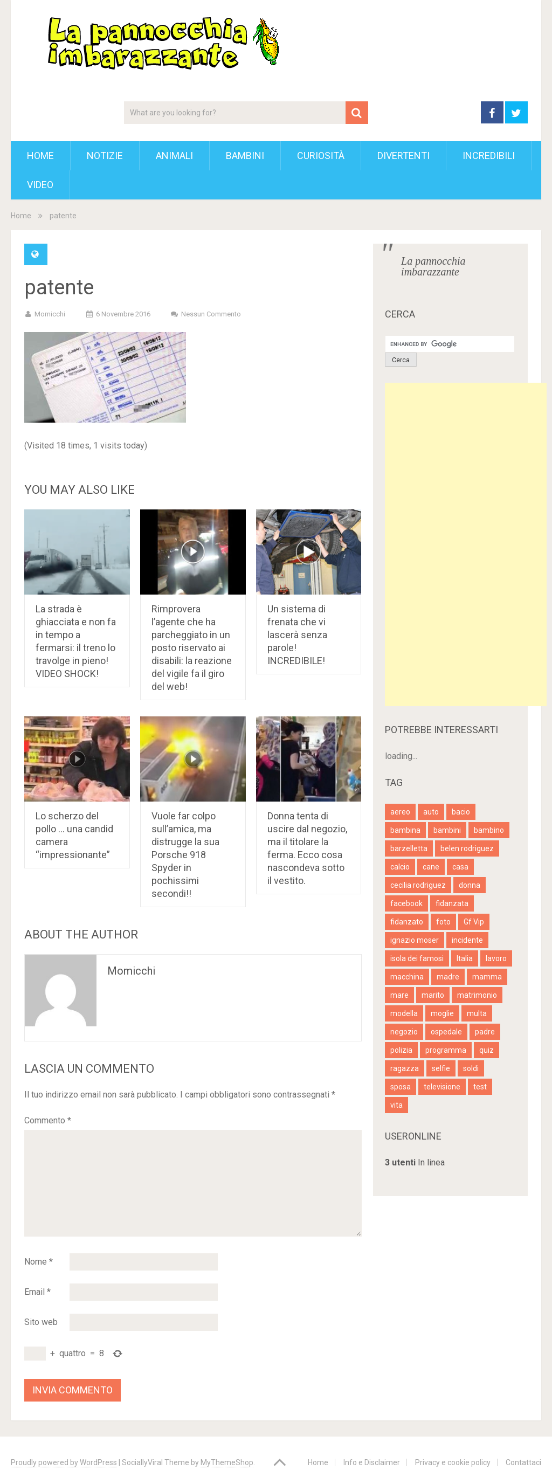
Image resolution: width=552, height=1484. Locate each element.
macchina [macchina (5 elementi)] (407, 976)
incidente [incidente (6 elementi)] (467, 940)
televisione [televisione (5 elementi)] (442, 1086)
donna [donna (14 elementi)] (469, 885)
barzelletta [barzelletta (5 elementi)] (408, 848)
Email (37, 1292)
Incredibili (489, 155)
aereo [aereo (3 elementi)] (400, 811)
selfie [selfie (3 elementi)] (441, 1068)
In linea (415, 1162)
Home (40, 155)
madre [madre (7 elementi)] (448, 976)
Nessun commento (211, 314)
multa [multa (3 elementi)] (477, 1013)
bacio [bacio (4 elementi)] (461, 811)
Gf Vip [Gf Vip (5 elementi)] (474, 921)
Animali (174, 155)
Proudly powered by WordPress (64, 1462)
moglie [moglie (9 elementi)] (442, 1013)
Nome (38, 1262)
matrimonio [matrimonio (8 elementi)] (477, 995)
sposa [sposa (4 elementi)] (400, 1086)
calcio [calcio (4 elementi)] (400, 866)
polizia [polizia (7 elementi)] (401, 1050)
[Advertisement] (466, 544)
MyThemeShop (227, 1462)
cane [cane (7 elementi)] (431, 866)
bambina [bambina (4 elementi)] (405, 830)
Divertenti (403, 155)
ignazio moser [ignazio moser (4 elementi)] (414, 940)
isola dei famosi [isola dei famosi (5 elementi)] (417, 958)
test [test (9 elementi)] (480, 1086)
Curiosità (320, 155)
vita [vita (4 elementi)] (396, 1105)
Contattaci (523, 1462)
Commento (47, 1120)
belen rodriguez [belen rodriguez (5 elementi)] (467, 848)
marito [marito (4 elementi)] (433, 995)
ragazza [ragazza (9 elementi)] (404, 1068)
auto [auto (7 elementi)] (431, 811)
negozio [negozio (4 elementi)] (404, 1031)
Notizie (105, 155)
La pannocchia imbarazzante (433, 266)
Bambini (245, 155)
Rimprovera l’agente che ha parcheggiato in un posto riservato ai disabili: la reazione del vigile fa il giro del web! (191, 647)
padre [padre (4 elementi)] (485, 1031)
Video (40, 184)
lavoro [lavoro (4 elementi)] (496, 958)
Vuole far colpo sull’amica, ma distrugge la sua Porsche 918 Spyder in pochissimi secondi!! (185, 854)
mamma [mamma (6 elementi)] (487, 976)
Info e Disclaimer (371, 1462)
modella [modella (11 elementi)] (404, 1013)
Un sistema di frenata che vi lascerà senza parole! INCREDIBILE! (297, 634)
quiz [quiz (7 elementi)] (486, 1050)
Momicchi (49, 314)
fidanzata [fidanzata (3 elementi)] (452, 903)
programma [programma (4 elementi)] (445, 1050)
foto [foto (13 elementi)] (443, 921)
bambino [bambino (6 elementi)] (489, 830)
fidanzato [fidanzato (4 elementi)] (406, 921)
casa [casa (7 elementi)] (460, 866)
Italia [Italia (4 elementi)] (465, 958)
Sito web (41, 1322)
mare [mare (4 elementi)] (399, 995)
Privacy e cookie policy (453, 1462)
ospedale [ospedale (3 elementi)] (446, 1031)
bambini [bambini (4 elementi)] (447, 830)
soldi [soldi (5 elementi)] (471, 1068)
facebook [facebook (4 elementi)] (406, 903)
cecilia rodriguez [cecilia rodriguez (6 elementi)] (418, 885)
